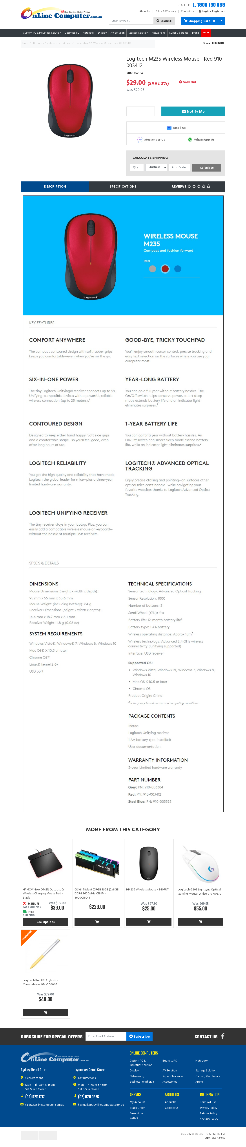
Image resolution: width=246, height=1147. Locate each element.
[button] (210, 11)
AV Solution (169, 1070)
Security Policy (209, 1119)
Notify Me (193, 112)
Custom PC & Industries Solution (141, 1062)
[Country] (156, 167)
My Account (137, 1102)
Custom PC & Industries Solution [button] (42, 33)
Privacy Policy (208, 1108)
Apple (199, 1082)
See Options (45, 922)
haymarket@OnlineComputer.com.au (101, 1105)
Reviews (191, 187)
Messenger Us (151, 139)
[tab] (55, 186)
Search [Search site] (164, 21)
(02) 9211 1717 (35, 1097)
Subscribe (139, 1037)
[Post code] (179, 167)
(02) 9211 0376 (88, 1097)
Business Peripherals (142, 1082)
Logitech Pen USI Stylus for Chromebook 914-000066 (40, 982)
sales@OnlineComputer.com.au (44, 1105)
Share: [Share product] (213, 43)
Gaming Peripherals (207, 1076)
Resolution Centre (136, 1115)
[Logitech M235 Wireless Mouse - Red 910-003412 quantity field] (140, 111)
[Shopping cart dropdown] (221, 21)
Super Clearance (178, 33)
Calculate (207, 167)
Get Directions (34, 1078)
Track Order (137, 1108)
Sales (206, 33)
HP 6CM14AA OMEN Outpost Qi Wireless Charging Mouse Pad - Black (43, 893)
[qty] (137, 167)
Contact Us (187, 11)
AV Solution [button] (118, 33)
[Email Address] (106, 1036)
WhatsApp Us (201, 139)
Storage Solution (205, 1070)
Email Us (176, 128)
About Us (144, 11)
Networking (137, 1076)
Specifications (123, 187)
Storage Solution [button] (138, 33)
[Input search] (131, 21)
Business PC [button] (72, 33)
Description (55, 187)
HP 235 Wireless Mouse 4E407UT (147, 889)
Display (134, 1070)
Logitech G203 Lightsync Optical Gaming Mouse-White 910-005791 (200, 891)
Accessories (169, 1082)
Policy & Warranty (165, 11)
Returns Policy (208, 1113)
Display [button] (102, 33)
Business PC (169, 1060)
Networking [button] (159, 33)
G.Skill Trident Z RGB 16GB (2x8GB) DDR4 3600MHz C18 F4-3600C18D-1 (97, 893)
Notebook (201, 1060)
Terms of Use (208, 1102)
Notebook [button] (88, 33)
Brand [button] (195, 33)
